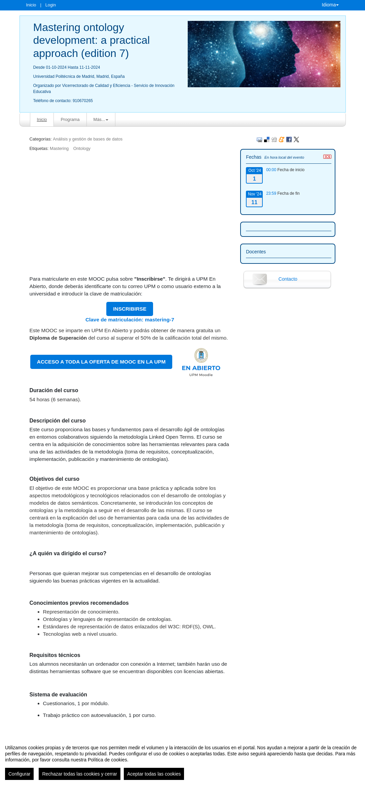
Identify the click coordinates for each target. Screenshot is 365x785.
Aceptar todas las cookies (154, 774)
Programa (70, 119)
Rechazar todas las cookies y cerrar (79, 774)
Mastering (59, 148)
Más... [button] (101, 119)
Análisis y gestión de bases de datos (87, 139)
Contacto (288, 279)
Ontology (81, 148)
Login (50, 4)
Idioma (330, 4)
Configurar (19, 774)
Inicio (31, 4)
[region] (182, 759)
